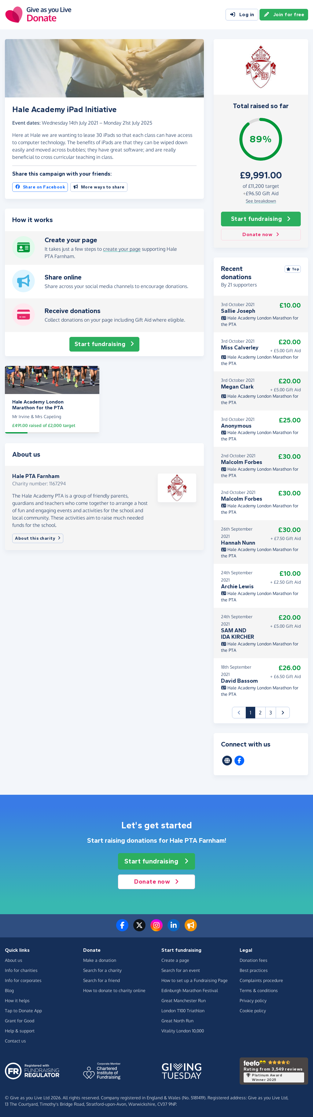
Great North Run (177, 1020)
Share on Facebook (40, 187)
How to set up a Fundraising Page (194, 980)
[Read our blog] (191, 929)
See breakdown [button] (261, 200)
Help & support (20, 1030)
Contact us (15, 1040)
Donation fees (253, 960)
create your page (122, 249)
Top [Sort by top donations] (293, 269)
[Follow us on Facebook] (122, 929)
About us (13, 960)
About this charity (38, 538)
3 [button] (270, 713)
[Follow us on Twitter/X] (139, 929)
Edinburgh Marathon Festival (189, 990)
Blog (9, 990)
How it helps (17, 1000)
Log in (242, 14)
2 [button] (260, 713)
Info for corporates (23, 980)
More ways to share (99, 187)
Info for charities (21, 970)
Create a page (175, 960)
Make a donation (99, 960)
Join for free (283, 14)
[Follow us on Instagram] (156, 929)
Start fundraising (261, 219)
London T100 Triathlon (182, 1010)
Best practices (254, 970)
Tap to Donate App (23, 1010)
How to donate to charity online (114, 990)
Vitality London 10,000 (182, 1030)
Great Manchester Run (183, 1000)
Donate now (260, 234)
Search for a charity (102, 970)
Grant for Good (19, 1020)
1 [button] (252, 712)
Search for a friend (101, 980)
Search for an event (180, 970)
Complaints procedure (261, 980)
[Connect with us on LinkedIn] (174, 929)
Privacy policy (253, 1000)
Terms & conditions (259, 990)
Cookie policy (253, 1010)
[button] (283, 712)
